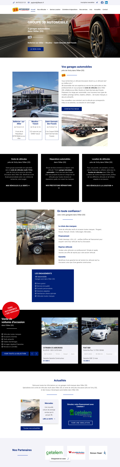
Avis (90, 9)
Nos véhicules (41, 9)
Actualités (97, 9)
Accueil (33, 9)
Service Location (55, 9)
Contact (105, 9)
